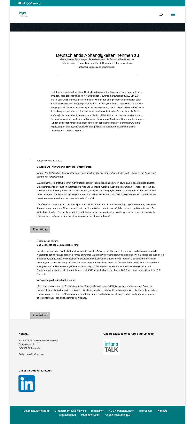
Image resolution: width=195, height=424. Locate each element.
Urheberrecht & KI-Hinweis (70, 410)
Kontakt (162, 410)
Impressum (146, 410)
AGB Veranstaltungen (121, 410)
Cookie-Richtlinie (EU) (118, 414)
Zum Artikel (40, 229)
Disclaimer (97, 410)
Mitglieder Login (90, 414)
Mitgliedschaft (67, 414)
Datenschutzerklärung (36, 410)
